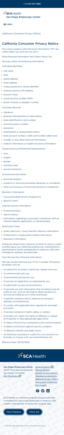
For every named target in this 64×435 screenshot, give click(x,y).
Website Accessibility (46, 376)
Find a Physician (14, 412)
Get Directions (11, 376)
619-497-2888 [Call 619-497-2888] (32, 4)
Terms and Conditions (46, 382)
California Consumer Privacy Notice (21, 33)
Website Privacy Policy (46, 379)
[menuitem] (32, 355)
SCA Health (41, 385)
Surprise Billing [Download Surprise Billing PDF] (44, 367)
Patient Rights (42, 370)
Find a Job (34, 412)
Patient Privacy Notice (46, 373)
